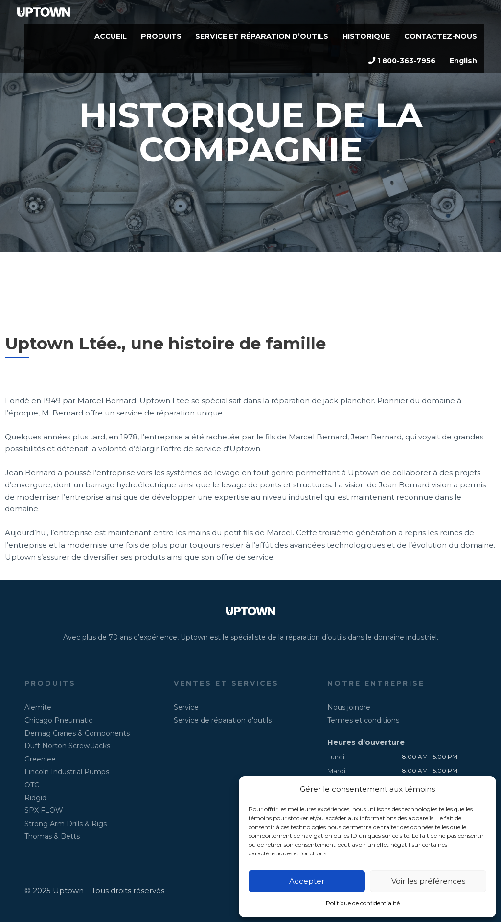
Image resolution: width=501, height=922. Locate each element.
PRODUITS (149, 39)
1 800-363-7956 (397, 68)
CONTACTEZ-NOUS (439, 39)
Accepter (306, 881)
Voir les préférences (428, 881)
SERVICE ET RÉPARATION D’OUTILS (253, 39)
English (462, 68)
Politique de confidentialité (363, 903)
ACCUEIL (97, 39)
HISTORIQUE (362, 39)
